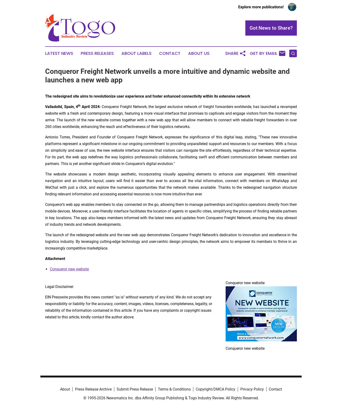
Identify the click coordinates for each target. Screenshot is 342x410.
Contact (169, 53)
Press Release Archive (93, 389)
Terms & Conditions (174, 389)
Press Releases (97, 53)
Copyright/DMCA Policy (215, 389)
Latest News (59, 53)
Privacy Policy (252, 389)
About (65, 389)
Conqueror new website (69, 269)
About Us (198, 53)
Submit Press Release (135, 389)
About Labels (136, 53)
